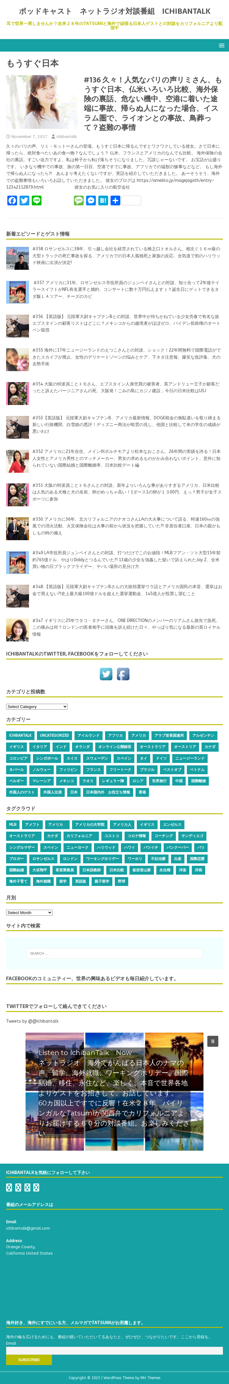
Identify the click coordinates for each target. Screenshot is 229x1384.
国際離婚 (198, 781)
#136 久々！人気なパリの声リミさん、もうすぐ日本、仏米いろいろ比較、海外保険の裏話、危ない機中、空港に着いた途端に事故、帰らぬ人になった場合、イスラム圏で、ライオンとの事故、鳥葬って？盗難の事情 (153, 103)
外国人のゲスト (22, 792)
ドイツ (161, 758)
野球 (121, 881)
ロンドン (70, 859)
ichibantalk (66, 136)
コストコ (111, 836)
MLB (12, 824)
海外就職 (43, 881)
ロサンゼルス (43, 859)
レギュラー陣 (113, 781)
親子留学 (102, 881)
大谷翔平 (39, 870)
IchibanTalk (20, 735)
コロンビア (18, 758)
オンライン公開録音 (114, 747)
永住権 (164, 870)
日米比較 (116, 870)
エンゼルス (172, 824)
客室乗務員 (65, 870)
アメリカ (138, 735)
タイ (143, 758)
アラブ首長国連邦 (169, 735)
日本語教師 (91, 870)
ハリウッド (106, 847)
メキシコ (66, 781)
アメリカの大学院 (89, 824)
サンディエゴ (192, 836)
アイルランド (89, 735)
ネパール (16, 770)
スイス (72, 758)
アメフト (32, 824)
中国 (179, 781)
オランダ (82, 747)
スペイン (124, 758)
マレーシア (41, 781)
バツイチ (151, 847)
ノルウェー (41, 770)
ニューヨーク (78, 847)
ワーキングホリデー (102, 859)
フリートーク (120, 770)
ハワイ (129, 847)
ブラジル (147, 770)
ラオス (87, 781)
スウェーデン (97, 758)
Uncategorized (54, 735)
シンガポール (47, 758)
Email (12, 1343)
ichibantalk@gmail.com (28, 1228)
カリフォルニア (81, 836)
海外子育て (18, 881)
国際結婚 (16, 870)
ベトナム (197, 770)
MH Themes (150, 1378)
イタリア (39, 747)
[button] (220, 45)
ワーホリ (135, 859)
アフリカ (115, 735)
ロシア (138, 781)
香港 (142, 792)
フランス (93, 770)
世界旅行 (159, 781)
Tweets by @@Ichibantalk (32, 1021)
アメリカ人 (122, 824)
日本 (74, 792)
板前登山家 (142, 870)
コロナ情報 (137, 836)
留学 (63, 881)
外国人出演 (52, 792)
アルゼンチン (203, 735)
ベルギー (16, 781)
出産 (177, 859)
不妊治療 (158, 859)
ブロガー (16, 859)
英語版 (80, 881)
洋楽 (182, 870)
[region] (114, 1091)
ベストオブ (172, 770)
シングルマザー (22, 847)
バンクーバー (178, 847)
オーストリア (185, 747)
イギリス (16, 747)
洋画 (198, 870)
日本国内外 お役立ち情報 (108, 792)
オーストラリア (152, 747)
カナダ (210, 747)
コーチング (163, 836)
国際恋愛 (197, 859)
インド (61, 747)
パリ (201, 847)
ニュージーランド (190, 758)
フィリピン (68, 770)
